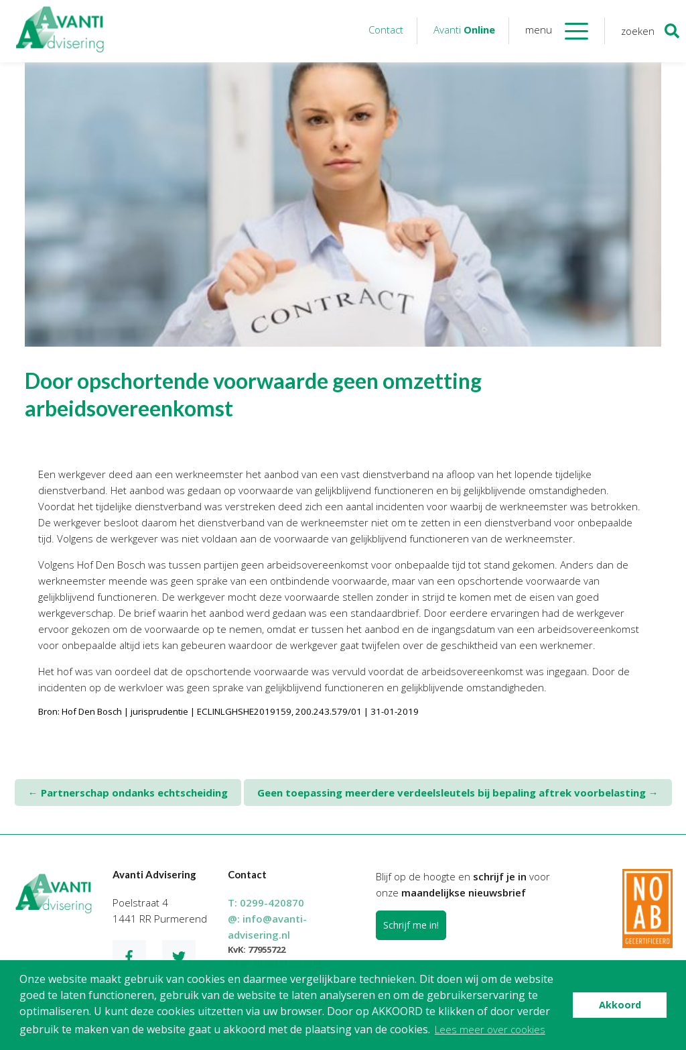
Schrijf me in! (411, 925)
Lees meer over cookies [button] (490, 1029)
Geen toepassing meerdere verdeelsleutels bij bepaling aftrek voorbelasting (458, 792)
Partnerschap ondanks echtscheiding (128, 792)
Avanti (464, 29)
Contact (385, 29)
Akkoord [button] (620, 1004)
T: (266, 902)
